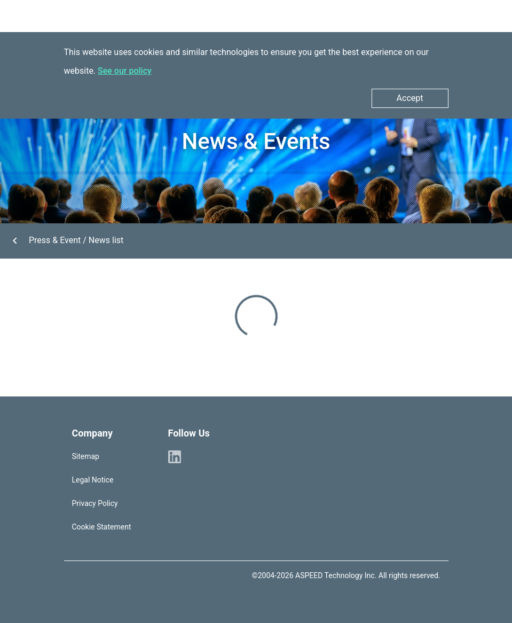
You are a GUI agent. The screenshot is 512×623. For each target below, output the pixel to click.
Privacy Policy (95, 503)
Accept (410, 98)
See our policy (125, 71)
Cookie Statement (101, 527)
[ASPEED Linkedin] (174, 456)
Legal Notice (93, 480)
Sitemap (85, 456)
